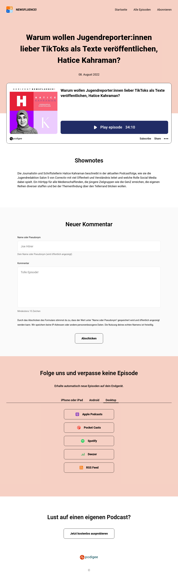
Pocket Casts (92, 427)
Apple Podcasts (92, 414)
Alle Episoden (142, 9)
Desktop (111, 400)
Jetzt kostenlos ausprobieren (89, 533)
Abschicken (89, 338)
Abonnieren (164, 9)
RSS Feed (92, 467)
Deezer (92, 454)
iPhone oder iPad (72, 400)
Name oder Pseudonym (29, 237)
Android (94, 400)
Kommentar (23, 263)
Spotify (92, 441)
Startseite (121, 9)
